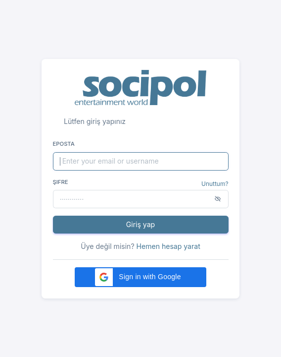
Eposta (64, 143)
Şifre (60, 181)
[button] (140, 277)
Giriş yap (140, 224)
